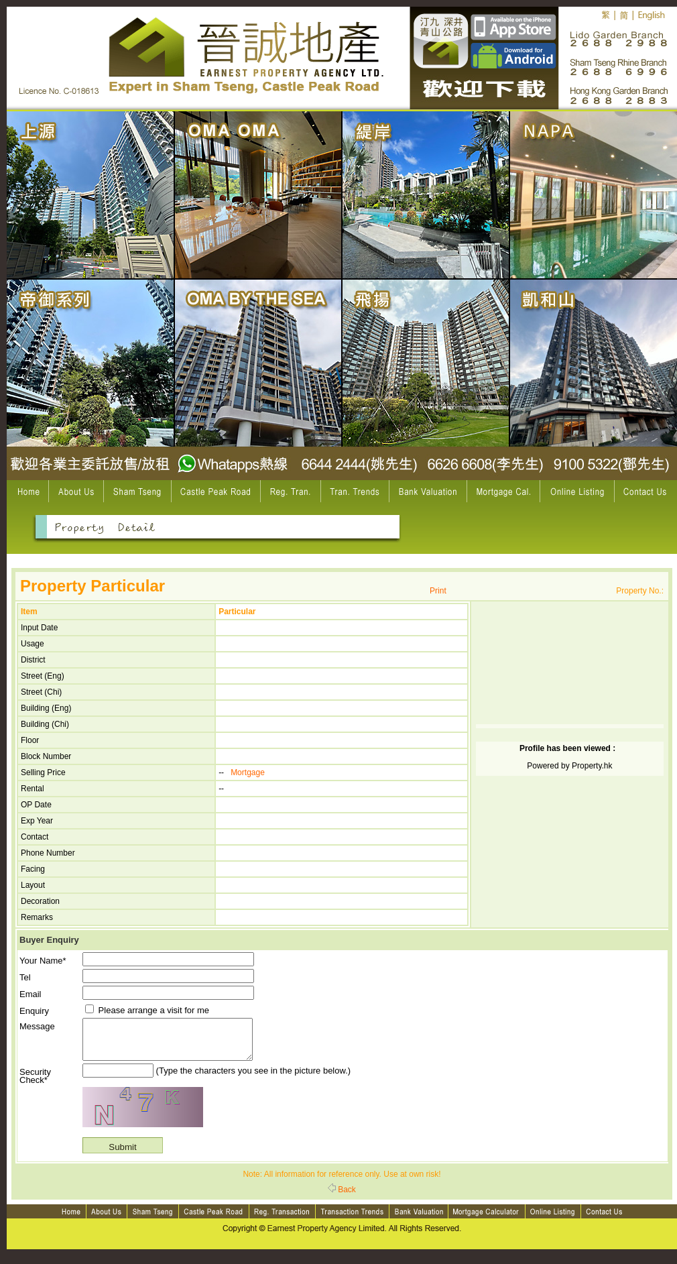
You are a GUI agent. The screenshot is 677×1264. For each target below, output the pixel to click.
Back (342, 1197)
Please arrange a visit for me (147, 1010)
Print (438, 590)
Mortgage (248, 772)
